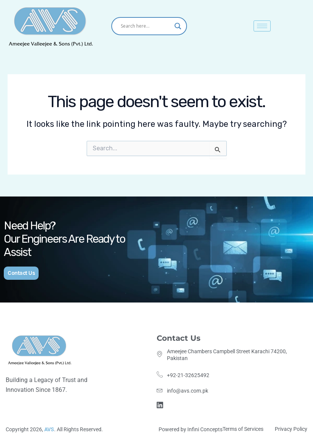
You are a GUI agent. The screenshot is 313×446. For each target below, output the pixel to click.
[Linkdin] (161, 404)
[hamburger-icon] (262, 25)
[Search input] (146, 26)
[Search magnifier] (178, 26)
